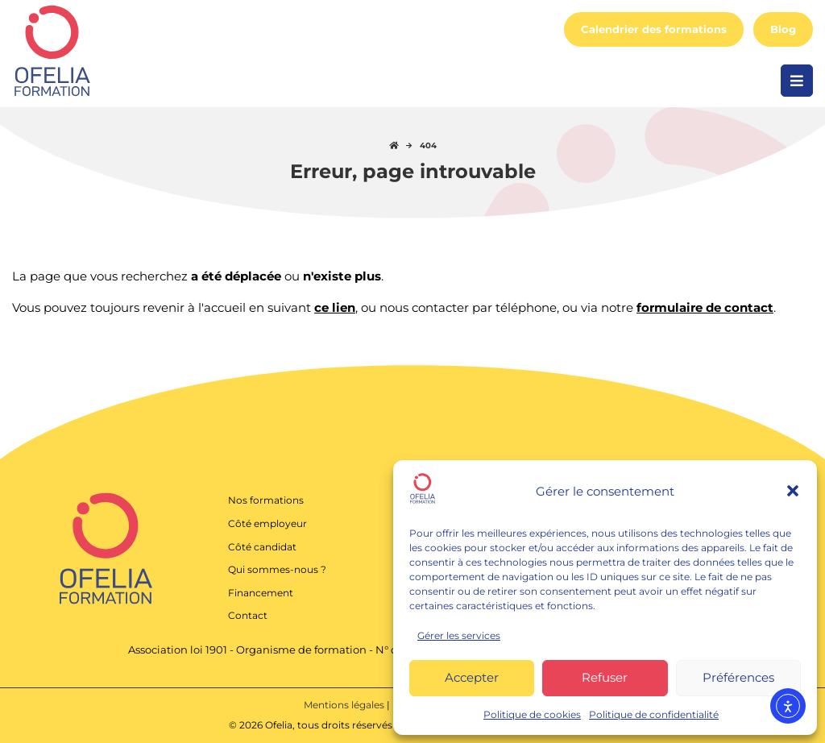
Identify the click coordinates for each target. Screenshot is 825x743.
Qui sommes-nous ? (277, 569)
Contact (247, 615)
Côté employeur (267, 523)
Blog (783, 29)
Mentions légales (345, 705)
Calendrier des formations (654, 29)
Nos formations (266, 500)
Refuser (605, 677)
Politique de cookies (532, 714)
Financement (260, 593)
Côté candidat (262, 547)
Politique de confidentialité (654, 714)
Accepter (472, 677)
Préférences (738, 677)
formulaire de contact (704, 307)
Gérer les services (458, 635)
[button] (793, 491)
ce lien (334, 307)
